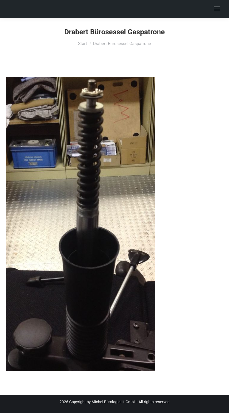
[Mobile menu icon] (217, 9)
